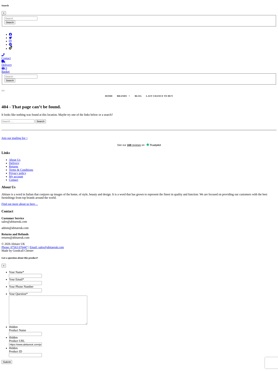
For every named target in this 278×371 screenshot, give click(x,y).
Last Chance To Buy (159, 96)
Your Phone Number (21, 286)
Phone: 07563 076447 (14, 247)
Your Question (18, 293)
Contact (13, 179)
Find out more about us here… (19, 204)
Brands (123, 96)
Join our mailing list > (14, 138)
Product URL (17, 346)
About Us (14, 159)
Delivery (14, 163)
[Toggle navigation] (2, 90)
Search (10, 22)
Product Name (17, 335)
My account (16, 176)
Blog (138, 96)
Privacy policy (17, 173)
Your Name (16, 272)
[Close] (3, 13)
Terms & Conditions (21, 169)
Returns (13, 166)
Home (109, 96)
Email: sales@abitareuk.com (47, 247)
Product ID (15, 357)
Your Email (16, 279)
